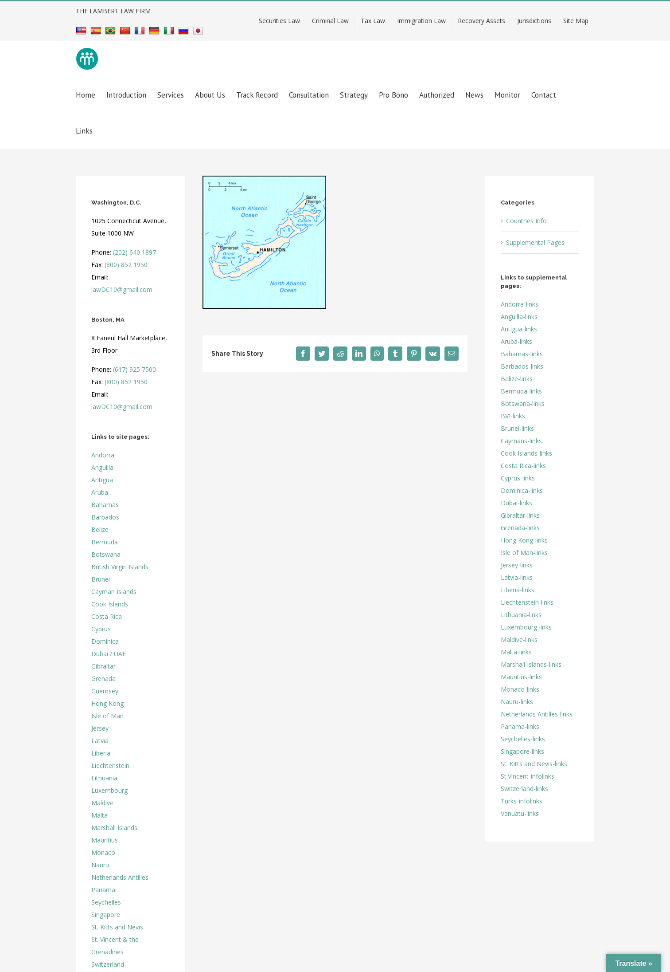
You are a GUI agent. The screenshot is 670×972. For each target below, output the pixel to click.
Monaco (103, 852)
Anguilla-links (519, 316)
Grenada (103, 678)
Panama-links (520, 726)
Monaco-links (520, 689)
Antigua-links (519, 329)
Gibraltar (103, 666)
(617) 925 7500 (134, 369)
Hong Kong (107, 703)
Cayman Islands (113, 591)
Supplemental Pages (535, 242)
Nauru (100, 865)
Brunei (100, 579)
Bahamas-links (522, 354)
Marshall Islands (114, 827)
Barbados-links (522, 366)
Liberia (100, 753)
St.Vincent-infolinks (527, 776)
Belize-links (517, 378)
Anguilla (102, 467)
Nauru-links (517, 701)
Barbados (105, 517)
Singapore (105, 914)
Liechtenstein (110, 765)
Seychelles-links (523, 739)
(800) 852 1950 (126, 264)
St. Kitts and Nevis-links (534, 763)
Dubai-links (516, 503)
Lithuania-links (521, 614)
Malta (99, 815)
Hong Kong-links (524, 540)
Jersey (100, 728)
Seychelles (106, 902)
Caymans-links (521, 441)
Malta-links (516, 652)
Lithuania (104, 778)
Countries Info (526, 220)
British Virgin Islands (119, 567)
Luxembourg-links (526, 627)
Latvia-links (517, 577)
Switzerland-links (524, 788)
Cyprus (101, 629)
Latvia (100, 740)
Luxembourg (109, 790)
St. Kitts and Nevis (117, 927)
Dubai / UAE (108, 653)
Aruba (99, 492)
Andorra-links (519, 304)
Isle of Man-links (524, 552)
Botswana (106, 554)
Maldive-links (519, 639)
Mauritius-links (521, 677)
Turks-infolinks (521, 801)
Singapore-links (522, 751)
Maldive (102, 803)
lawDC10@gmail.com (121, 289)
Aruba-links (516, 341)
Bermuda (104, 542)
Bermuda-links (521, 391)
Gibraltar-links (520, 515)
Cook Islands (109, 604)
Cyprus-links (518, 478)
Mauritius (104, 840)
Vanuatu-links (520, 813)
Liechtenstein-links (527, 602)
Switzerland (107, 964)
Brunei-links (517, 428)
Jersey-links (517, 565)
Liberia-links (517, 590)
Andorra (102, 455)
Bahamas (105, 504)
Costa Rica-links (523, 465)
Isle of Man (107, 716)
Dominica (105, 641)
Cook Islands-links (526, 453)
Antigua (102, 480)
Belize (100, 529)
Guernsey (104, 691)
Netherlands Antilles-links (537, 714)
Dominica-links (522, 490)
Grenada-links (520, 527)
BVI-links (513, 416)
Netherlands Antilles (119, 877)
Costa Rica (106, 616)
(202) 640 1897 (134, 252)
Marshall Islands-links (531, 664)
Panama (103, 889)
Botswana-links (523, 403)
